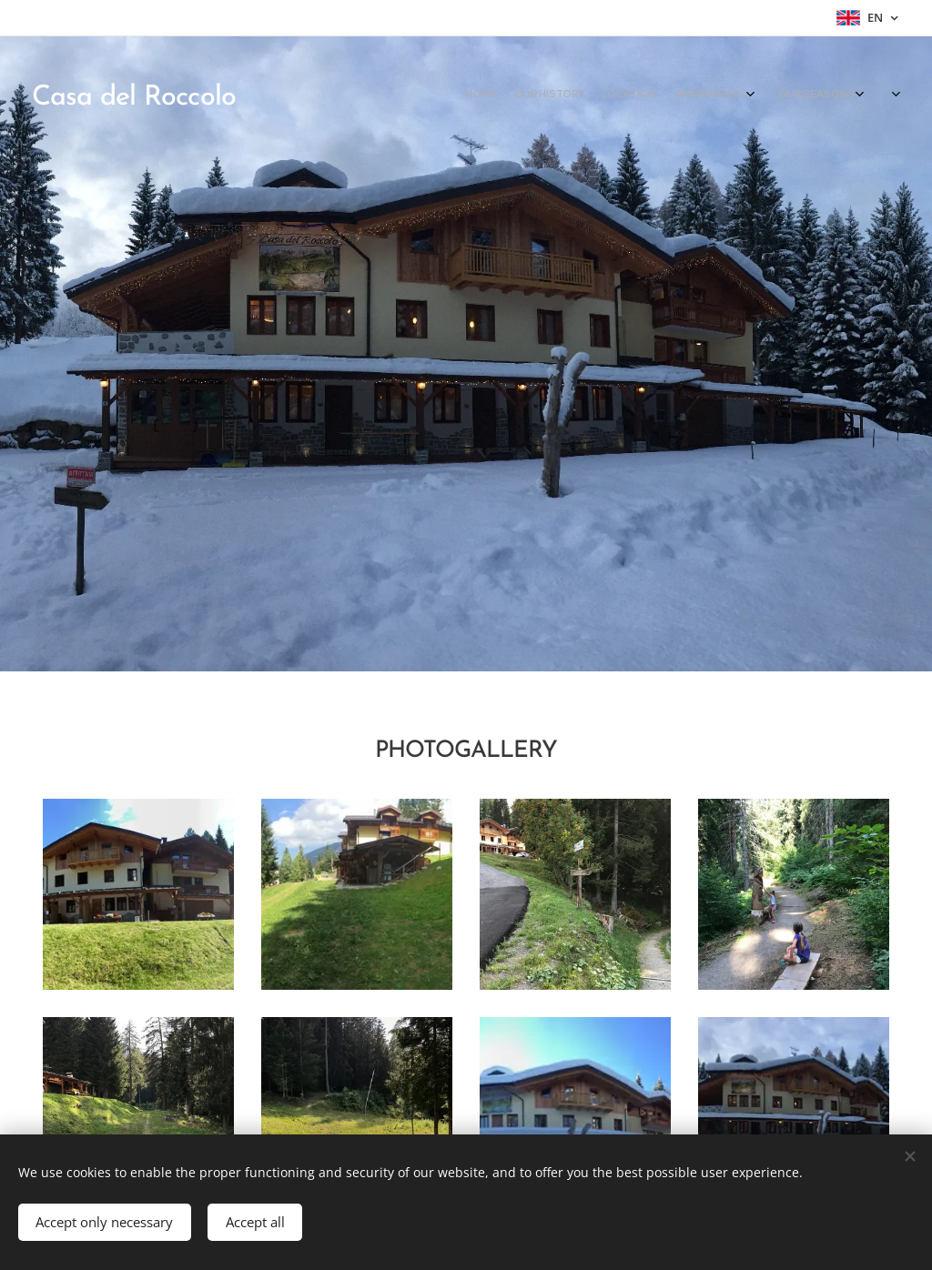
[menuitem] (711, 95)
